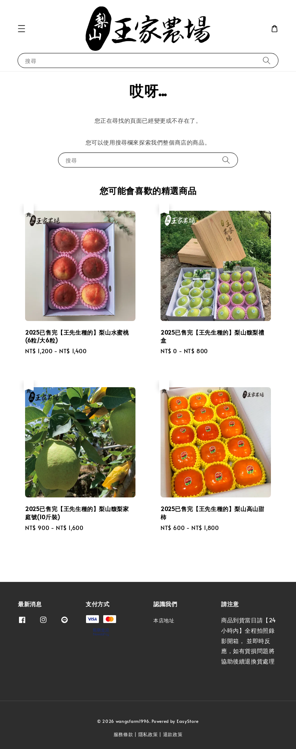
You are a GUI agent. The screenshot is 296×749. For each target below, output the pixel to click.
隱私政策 (148, 734)
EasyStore (188, 721)
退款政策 (173, 734)
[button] (21, 29)
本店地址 (163, 620)
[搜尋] (266, 60)
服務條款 (123, 734)
